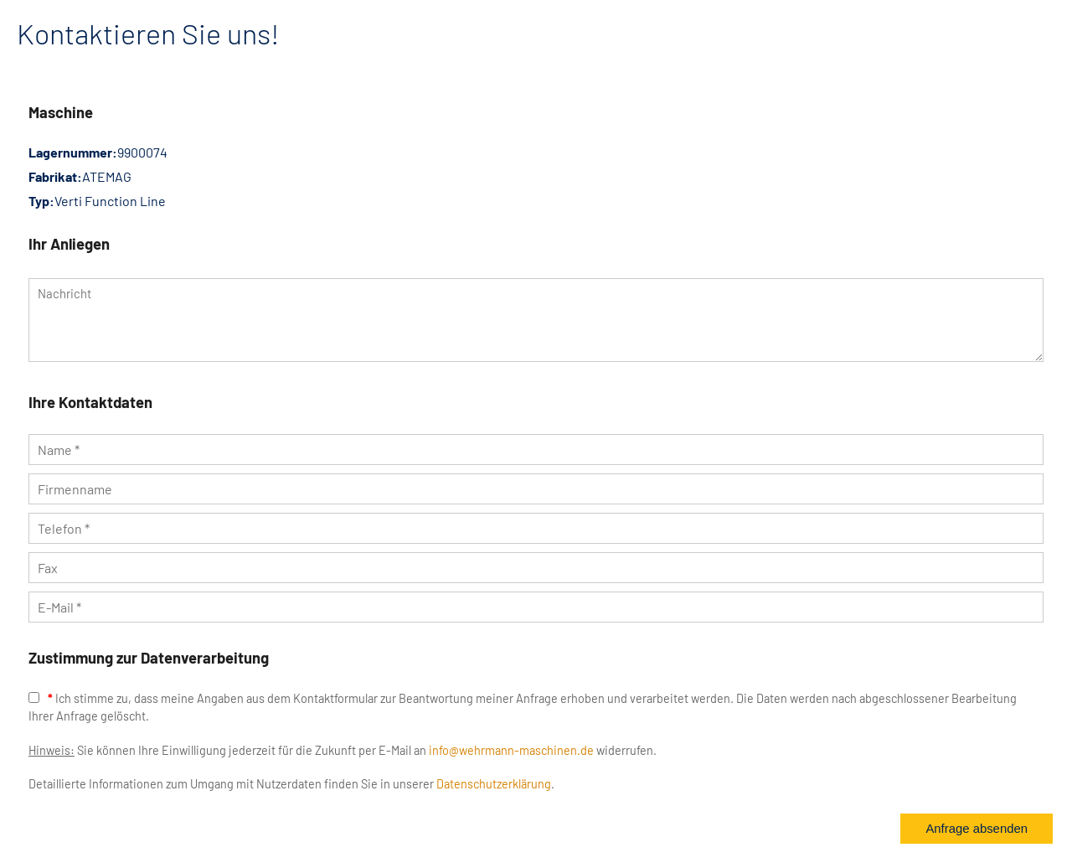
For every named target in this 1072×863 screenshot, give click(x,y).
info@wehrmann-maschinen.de (511, 750)
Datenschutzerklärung (493, 784)
